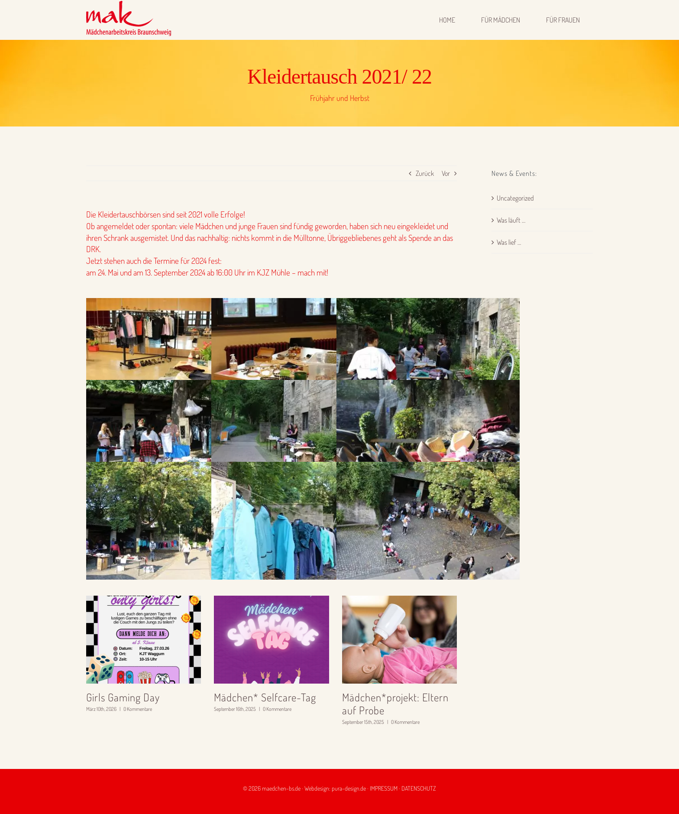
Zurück (425, 173)
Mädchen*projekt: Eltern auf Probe (395, 704)
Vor (446, 173)
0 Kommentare (137, 709)
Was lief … (509, 242)
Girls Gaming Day (123, 697)
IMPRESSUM (384, 788)
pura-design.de (349, 788)
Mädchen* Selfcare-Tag (265, 697)
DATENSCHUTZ (418, 788)
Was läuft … (511, 220)
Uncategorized (515, 198)
